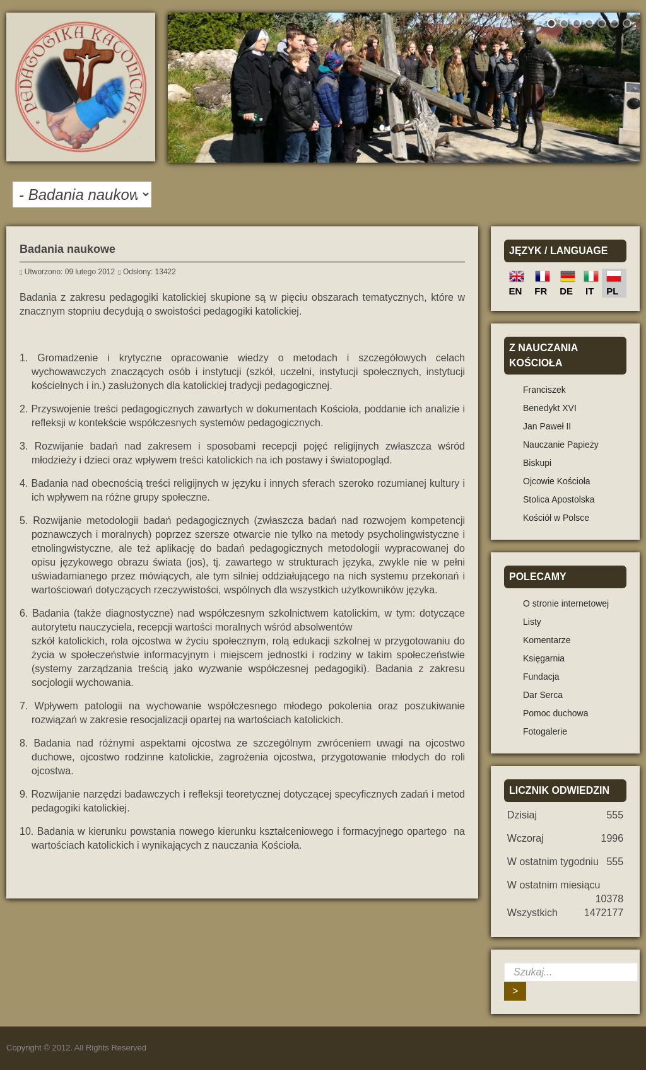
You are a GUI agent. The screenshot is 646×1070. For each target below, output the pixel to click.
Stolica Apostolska (559, 499)
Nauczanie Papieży (561, 444)
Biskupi (537, 463)
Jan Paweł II (547, 426)
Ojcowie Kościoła (556, 481)
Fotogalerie (545, 731)
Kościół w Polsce (556, 518)
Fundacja (541, 677)
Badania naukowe (67, 249)
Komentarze (546, 640)
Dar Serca (543, 695)
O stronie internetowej (566, 603)
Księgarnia (544, 658)
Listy (532, 622)
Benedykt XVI (550, 408)
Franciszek (544, 390)
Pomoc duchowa (556, 713)
